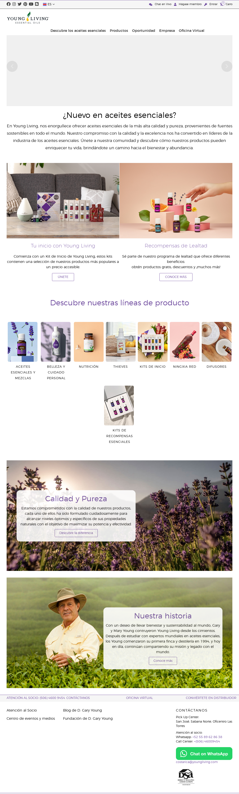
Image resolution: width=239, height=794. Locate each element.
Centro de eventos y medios (31, 718)
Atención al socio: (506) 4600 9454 (36, 698)
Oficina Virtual (218, 17)
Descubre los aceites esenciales (110, 17)
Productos (149, 17)
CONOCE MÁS (176, 277)
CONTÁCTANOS (78, 698)
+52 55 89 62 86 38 (207, 737)
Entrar (211, 4)
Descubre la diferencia (76, 533)
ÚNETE (63, 277)
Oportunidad (173, 17)
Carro (226, 4)
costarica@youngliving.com (197, 762)
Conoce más (162, 660)
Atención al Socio (22, 710)
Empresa (195, 17)
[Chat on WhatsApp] (204, 753)
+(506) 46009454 (207, 741)
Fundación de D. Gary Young (88, 718)
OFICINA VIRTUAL (139, 698)
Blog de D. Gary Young (82, 710)
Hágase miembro (188, 4)
